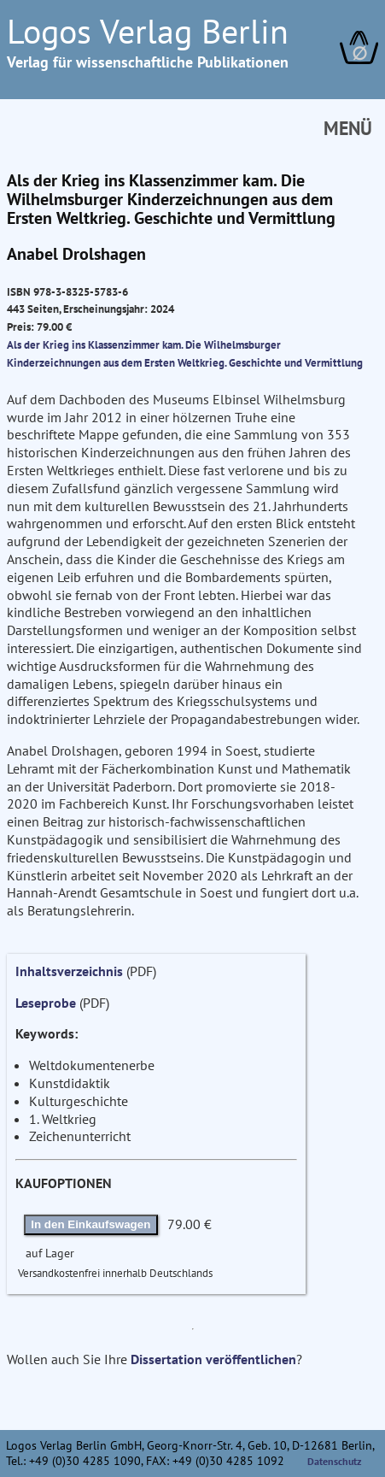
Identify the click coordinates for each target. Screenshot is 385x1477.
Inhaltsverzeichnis (69, 971)
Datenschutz (334, 1461)
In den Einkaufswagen (90, 1224)
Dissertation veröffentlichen (213, 1359)
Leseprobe (45, 1002)
